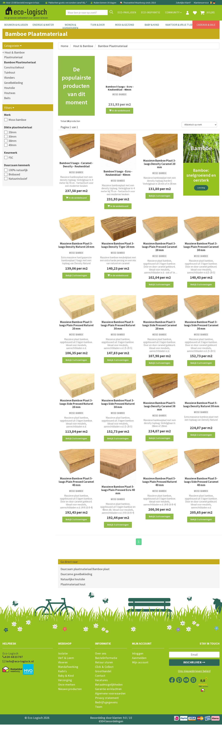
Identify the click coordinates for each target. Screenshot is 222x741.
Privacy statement (107, 717)
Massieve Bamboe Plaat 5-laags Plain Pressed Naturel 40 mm (159, 497)
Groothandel (103, 690)
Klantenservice (201, 2)
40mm (12, 145)
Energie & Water (43, 24)
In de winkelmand (119, 110)
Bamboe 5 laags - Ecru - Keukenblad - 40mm (120, 88)
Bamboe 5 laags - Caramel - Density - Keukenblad (76, 164)
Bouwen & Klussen (16, 24)
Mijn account (140, 681)
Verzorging (65, 699)
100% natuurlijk (18, 170)
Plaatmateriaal (13, 57)
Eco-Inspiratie (150, 12)
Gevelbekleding (13, 83)
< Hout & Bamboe (13, 52)
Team (98, 726)
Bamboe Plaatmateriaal (20, 62)
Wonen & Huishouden (70, 26)
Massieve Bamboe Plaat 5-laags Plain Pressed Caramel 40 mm (76, 497)
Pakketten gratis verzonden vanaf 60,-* (66, 2)
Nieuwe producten (70, 708)
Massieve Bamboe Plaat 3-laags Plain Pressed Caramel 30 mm (201, 250)
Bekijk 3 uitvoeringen (159, 288)
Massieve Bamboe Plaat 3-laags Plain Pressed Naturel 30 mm (118, 333)
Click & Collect (104, 686)
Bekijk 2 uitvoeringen (159, 195)
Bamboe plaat (101, 588)
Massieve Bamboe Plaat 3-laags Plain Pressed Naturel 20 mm (76, 333)
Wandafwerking (68, 686)
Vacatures (101, 699)
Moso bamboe (17, 119)
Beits (7, 98)
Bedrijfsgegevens (106, 721)
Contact (100, 694)
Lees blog (201, 188)
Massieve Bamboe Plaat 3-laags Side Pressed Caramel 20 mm (159, 333)
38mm (12, 140)
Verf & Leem (66, 677)
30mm (12, 136)
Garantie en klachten (108, 708)
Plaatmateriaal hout (73, 603)
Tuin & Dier (97, 24)
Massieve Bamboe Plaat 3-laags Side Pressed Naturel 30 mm (118, 415)
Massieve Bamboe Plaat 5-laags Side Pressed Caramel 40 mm (201, 497)
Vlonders (9, 77)
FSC (11, 157)
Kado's (62, 690)
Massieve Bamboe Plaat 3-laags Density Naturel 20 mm (76, 248)
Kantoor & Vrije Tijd (178, 24)
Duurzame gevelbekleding (76, 593)
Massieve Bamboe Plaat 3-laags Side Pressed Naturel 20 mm (76, 415)
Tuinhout (9, 72)
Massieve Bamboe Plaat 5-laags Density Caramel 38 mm (159, 417)
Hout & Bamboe (83, 46)
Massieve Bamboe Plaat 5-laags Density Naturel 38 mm (201, 415)
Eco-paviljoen (127, 12)
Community (173, 12)
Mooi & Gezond (124, 24)
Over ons (100, 672)
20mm (12, 132)
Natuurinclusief (18, 178)
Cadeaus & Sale (206, 24)
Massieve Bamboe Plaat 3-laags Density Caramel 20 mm (159, 164)
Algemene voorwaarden (110, 712)
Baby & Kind (152, 24)
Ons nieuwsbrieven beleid (194, 690)
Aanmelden (139, 677)
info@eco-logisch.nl (18, 680)
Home (64, 46)
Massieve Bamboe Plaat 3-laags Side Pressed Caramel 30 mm (201, 333)
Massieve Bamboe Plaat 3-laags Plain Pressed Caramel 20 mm (159, 250)
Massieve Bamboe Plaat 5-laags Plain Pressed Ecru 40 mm (118, 505)
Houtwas (9, 93)
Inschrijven (194, 681)
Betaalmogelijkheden (109, 703)
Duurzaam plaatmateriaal (76, 588)
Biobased (14, 174)
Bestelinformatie (106, 677)
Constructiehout (14, 67)
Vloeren (63, 681)
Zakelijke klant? (183, 2)
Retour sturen (104, 681)
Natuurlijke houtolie (73, 598)
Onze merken (66, 703)
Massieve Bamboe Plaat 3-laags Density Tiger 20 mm (118, 248)
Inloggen (137, 672)
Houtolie (9, 88)
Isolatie (63, 672)
